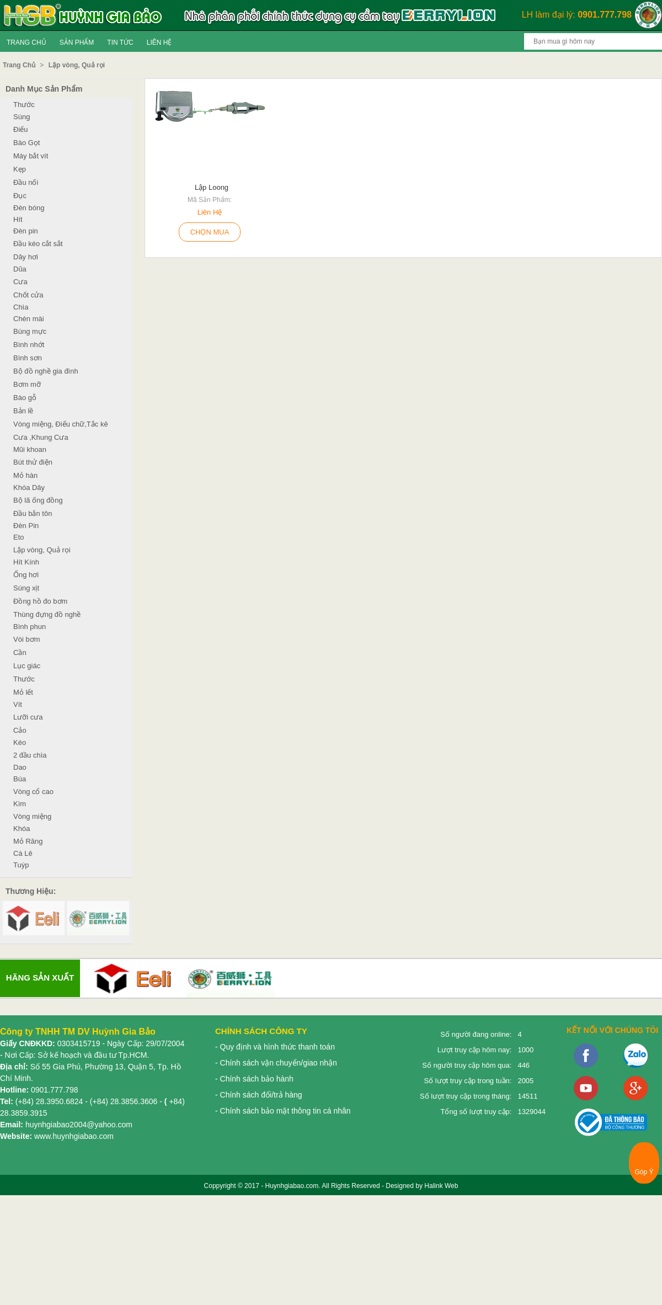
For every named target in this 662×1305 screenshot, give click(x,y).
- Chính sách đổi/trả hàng (258, 1094)
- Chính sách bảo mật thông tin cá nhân (283, 1110)
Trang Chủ (26, 42)
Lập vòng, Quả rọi (77, 65)
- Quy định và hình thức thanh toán (275, 1046)
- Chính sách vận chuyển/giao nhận (276, 1062)
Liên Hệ (159, 42)
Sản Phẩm (77, 42)
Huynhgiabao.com (291, 1186)
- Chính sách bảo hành (254, 1078)
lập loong (211, 187)
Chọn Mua (209, 232)
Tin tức (120, 42)
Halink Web (441, 1186)
